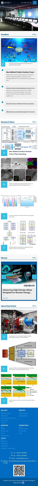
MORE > (34, 34)
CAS (28, 2)
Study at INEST (4, 446)
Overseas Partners (23, 428)
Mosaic (2, 433)
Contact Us (3, 422)
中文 (22, 2)
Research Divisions (23, 413)
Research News (4, 431)
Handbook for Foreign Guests (8, 448)
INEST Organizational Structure (8, 418)
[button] (4, 277)
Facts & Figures (4, 420)
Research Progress (23, 415)
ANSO (20, 433)
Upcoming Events (5, 435)
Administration (4, 415)
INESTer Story (4, 441)
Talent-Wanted (4, 443)
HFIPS (25, 2)
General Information (5, 413)
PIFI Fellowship (22, 431)
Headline (3, 428)
